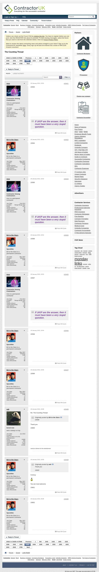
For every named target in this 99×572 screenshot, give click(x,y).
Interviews (78, 181)
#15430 (66, 499)
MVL (76, 166)
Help (24, 17)
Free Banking (79, 216)
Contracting (6, 25)
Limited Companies (81, 143)
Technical (38, 27)
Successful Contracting (82, 159)
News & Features (80, 127)
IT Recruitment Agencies (83, 233)
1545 (40, 61)
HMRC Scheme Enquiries (74, 25)
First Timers (79, 129)
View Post (61, 417)
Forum (11, 32)
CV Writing (78, 183)
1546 (47, 61)
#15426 (66, 331)
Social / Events (67, 27)
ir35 (90, 254)
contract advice (78, 252)
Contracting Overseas (82, 161)
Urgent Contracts (80, 174)
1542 (21, 61)
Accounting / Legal (50, 25)
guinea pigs (82, 254)
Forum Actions (46, 20)
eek (8, 409)
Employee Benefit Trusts (83, 134)
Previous (29, 58)
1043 (46, 58)
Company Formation (81, 219)
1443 (53, 58)
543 (40, 58)
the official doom (80, 266)
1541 (14, 61)
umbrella (84, 268)
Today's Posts (9, 20)
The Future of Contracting (89, 25)
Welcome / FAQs (46, 27)
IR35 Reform (31, 27)
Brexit (17, 25)
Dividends (78, 145)
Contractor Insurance (82, 205)
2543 (14, 63)
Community (34, 20)
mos (8, 83)
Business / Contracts (25, 25)
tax (75, 266)
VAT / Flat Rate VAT (81, 150)
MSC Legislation (80, 140)
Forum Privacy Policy (51, 40)
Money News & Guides (82, 154)
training (87, 266)
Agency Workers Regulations (80, 137)
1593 (60, 61)
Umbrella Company (81, 147)
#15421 (66, 83)
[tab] (8, 73)
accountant (77, 250)
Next (28, 63)
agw (82, 250)
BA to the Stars (12, 140)
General (13, 25)
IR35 (76, 132)
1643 (67, 61)
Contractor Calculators (82, 164)
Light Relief (59, 27)
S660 (81, 132)
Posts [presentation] (8, 73)
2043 (7, 63)
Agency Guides (80, 186)
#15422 (66, 140)
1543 (27, 61)
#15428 (66, 409)
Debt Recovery (80, 221)
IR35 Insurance (80, 212)
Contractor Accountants (82, 230)
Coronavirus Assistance (38, 25)
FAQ (17, 20)
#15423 (66, 179)
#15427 (66, 370)
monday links (81, 261)
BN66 (86, 132)
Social (53, 27)
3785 (21, 63)
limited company (78, 256)
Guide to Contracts (81, 157)
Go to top (90, 565)
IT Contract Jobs (80, 172)
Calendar (25, 20)
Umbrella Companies (61, 25)
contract (90, 250)
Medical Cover (79, 226)
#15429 (66, 460)
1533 (66, 58)
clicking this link (39, 36)
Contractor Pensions (81, 223)
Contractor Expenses (82, 168)
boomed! (85, 250)
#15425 (66, 274)
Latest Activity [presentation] (18, 73)
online (89, 264)
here (24, 45)
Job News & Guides (81, 152)
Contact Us (73, 565)
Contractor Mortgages (82, 214)
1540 (7, 61)
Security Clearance (81, 179)
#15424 (66, 235)
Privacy (82, 565)
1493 (59, 58)
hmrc (87, 254)
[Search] (79, 16)
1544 (34, 61)
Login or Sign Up (11, 17)
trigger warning (78, 268)
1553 (53, 61)
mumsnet (85, 264)
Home (77, 125)
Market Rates (79, 176)
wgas (88, 268)
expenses (85, 252)
